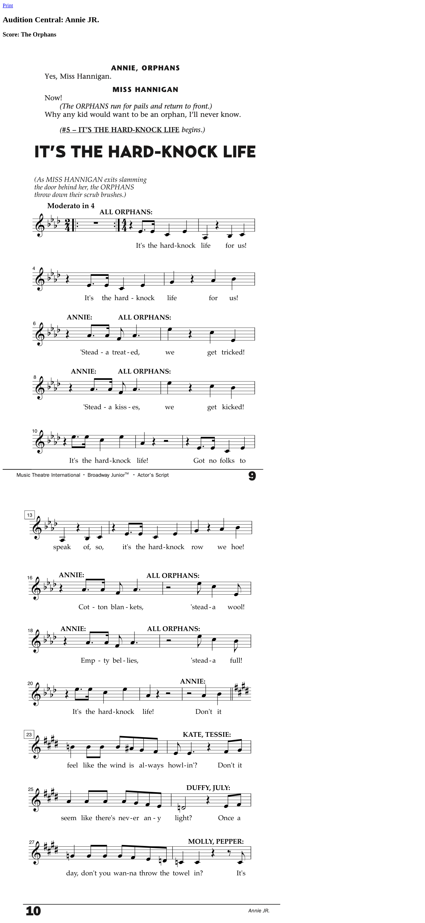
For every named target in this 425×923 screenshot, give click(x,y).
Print (8, 5)
